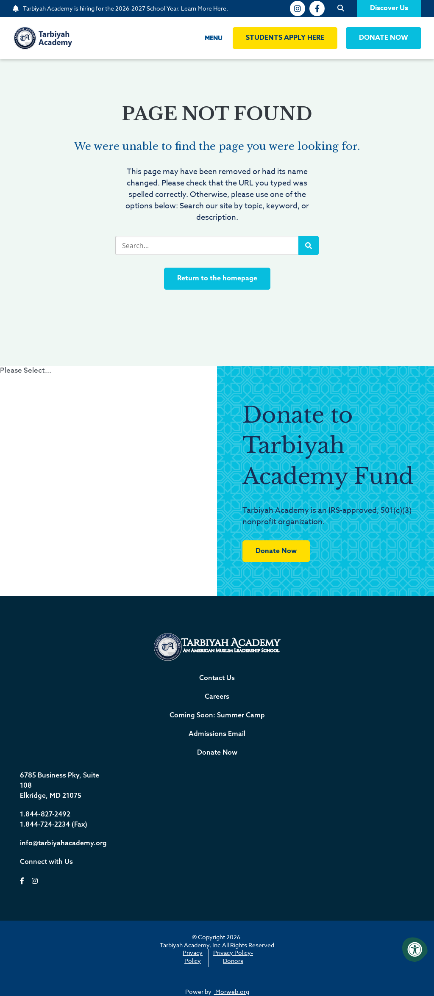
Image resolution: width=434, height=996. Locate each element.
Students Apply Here (285, 38)
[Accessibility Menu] (415, 949)
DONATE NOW (383, 38)
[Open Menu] (206, 38)
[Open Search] (340, 8)
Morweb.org (231, 992)
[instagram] (297, 8)
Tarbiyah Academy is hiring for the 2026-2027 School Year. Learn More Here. (125, 8)
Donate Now (276, 551)
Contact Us (217, 677)
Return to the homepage (217, 278)
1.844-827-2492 (45, 814)
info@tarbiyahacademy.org (63, 842)
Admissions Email (217, 733)
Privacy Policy (193, 956)
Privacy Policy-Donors (233, 956)
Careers (217, 696)
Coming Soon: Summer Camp (217, 715)
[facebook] (317, 8)
